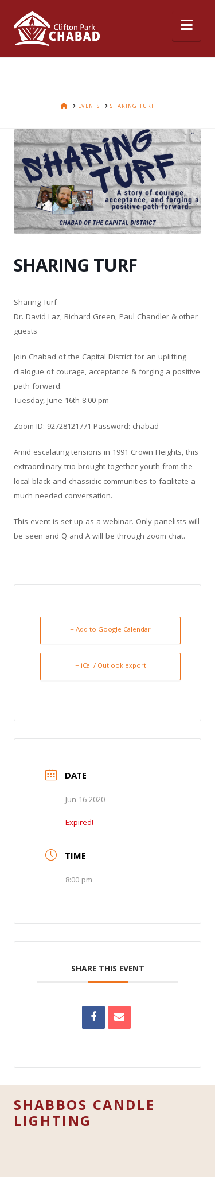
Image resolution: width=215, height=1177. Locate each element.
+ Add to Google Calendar (110, 630)
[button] (186, 26)
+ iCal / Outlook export (110, 666)
